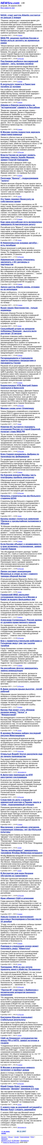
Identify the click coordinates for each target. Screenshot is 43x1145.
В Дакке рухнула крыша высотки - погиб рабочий (21, 690)
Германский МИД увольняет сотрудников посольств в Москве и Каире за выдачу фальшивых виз (19, 597)
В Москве (15, 1140)
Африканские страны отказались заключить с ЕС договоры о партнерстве (18, 262)
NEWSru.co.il (6, 1140)
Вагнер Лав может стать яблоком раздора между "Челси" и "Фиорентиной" (18, 712)
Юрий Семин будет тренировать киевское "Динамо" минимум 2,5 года (20, 1087)
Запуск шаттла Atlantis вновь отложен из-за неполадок (20, 288)
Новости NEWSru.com (11, 1142)
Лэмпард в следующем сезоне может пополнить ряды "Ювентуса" (20, 947)
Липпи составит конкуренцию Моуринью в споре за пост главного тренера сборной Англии (19, 573)
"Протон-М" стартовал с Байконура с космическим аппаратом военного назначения (19, 992)
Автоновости (21, 772)
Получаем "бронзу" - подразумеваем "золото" (19, 179)
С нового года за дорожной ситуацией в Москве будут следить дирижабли (21, 1108)
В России (20, 58)
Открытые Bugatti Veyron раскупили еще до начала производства (21, 755)
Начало (4, 1137)
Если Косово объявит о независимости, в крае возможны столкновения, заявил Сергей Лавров (21, 546)
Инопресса (25, 1140)
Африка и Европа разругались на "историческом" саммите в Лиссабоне (20, 106)
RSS (32, 1137)
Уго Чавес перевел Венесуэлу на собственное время (17, 200)
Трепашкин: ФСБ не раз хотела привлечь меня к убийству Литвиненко (21, 968)
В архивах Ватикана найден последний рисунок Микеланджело (21, 734)
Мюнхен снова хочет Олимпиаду (17, 408)
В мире (19, 35)
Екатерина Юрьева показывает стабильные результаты (17, 1018)
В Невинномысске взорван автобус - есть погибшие (19, 244)
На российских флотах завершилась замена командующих (19, 669)
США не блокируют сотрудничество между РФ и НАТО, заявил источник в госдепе (20, 1040)
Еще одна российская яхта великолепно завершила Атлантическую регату (21, 223)
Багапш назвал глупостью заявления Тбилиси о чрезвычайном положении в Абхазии (21, 521)
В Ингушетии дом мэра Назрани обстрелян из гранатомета (17, 874)
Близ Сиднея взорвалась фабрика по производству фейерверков (20, 455)
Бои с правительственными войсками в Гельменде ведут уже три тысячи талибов (21, 643)
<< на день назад (5, 1132)
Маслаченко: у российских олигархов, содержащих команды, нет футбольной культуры (21, 829)
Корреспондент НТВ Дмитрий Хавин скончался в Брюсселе (19, 386)
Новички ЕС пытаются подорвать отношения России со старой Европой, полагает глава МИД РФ (21, 429)
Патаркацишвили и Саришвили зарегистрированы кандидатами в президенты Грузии (18, 360)
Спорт (19, 196)
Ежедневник (24, 1137)
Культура (20, 751)
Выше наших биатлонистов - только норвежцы (19, 309)
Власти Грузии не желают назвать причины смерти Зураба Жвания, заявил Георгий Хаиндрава (18, 157)
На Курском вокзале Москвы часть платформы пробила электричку (18, 476)
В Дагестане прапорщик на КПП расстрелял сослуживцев (17, 776)
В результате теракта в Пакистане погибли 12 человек (18, 85)
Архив (16, 1137)
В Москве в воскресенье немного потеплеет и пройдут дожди (18, 1068)
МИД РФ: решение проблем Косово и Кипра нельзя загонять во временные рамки (20, 40)
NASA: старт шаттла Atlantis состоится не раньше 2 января (20, 16)
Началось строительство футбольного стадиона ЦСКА (21, 497)
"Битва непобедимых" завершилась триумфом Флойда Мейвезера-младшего (21, 851)
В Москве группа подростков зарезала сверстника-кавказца (20, 133)
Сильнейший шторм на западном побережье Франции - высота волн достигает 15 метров (19, 331)
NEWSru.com (10, 3)
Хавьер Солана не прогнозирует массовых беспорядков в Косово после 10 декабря (21, 919)
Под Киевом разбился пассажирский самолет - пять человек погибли (19, 62)
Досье (10, 1137)
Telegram (4, 1139)
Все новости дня (8, 8)
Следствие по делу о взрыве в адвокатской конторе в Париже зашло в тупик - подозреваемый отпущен (21, 802)
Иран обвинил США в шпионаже (17, 898)
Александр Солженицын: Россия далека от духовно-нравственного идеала (21, 621)
